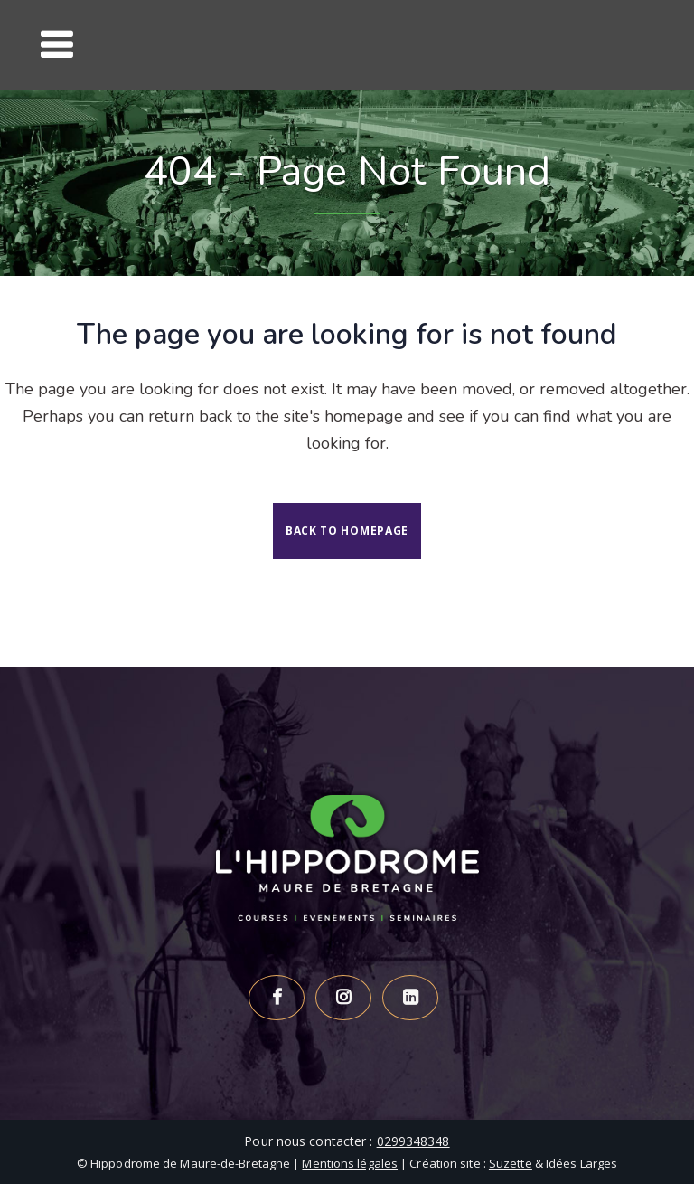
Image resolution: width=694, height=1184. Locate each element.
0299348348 (413, 1141)
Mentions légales (350, 1163)
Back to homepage (347, 530)
